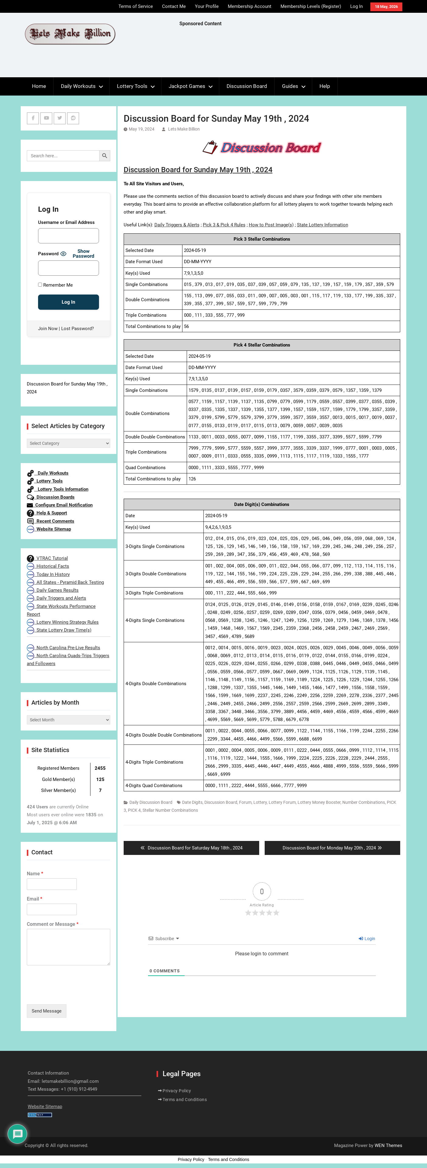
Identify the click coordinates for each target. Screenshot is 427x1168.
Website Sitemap (49, 529)
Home (39, 86)
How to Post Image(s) (271, 225)
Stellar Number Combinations (170, 810)
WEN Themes (388, 1145)
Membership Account (249, 6)
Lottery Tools (132, 86)
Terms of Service (135, 6)
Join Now (48, 328)
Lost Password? (77, 328)
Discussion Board (247, 86)
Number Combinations (363, 802)
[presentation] (73, 994)
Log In (356, 6)
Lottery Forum (282, 802)
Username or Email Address (66, 222)
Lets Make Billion (184, 129)
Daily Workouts (78, 86)
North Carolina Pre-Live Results (63, 647)
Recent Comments (50, 521)
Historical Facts (48, 566)
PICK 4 (134, 810)
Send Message (47, 1011)
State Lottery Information (322, 225)
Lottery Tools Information (57, 489)
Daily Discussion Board (150, 802)
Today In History (48, 574)
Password (48, 253)
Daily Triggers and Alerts (56, 598)
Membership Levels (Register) (311, 6)
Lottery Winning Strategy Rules (63, 622)
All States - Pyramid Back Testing (65, 582)
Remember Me (55, 285)
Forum (245, 802)
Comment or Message (53, 924)
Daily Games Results (53, 590)
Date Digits (192, 802)
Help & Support (47, 513)
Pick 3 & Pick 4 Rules (224, 225)
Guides (290, 86)
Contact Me (174, 6)
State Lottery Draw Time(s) (59, 630)
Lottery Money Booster (319, 802)
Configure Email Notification (60, 505)
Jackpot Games (187, 86)
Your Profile (207, 6)
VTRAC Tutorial (47, 558)
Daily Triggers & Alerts (176, 225)
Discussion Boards (51, 497)
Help (324, 86)
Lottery (260, 802)
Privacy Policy (177, 1090)
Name (35, 874)
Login (367, 938)
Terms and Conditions (185, 1099)
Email (34, 899)
